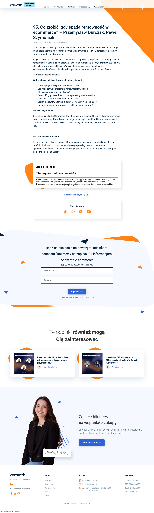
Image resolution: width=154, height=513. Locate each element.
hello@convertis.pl (90, 484)
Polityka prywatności (70, 503)
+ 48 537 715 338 (89, 480)
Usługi (46, 7)
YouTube (18, 493)
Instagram (15, 493)
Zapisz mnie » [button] (77, 291)
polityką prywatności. (87, 297)
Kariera (48, 495)
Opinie (47, 492)
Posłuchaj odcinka (50, 367)
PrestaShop (58, 7)
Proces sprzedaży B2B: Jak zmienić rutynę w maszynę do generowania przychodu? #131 (52, 360)
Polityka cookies (85, 503)
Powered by (10, 512)
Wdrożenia (49, 480)
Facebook (11, 493)
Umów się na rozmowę (132, 7)
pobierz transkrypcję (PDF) (76, 195)
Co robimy (49, 484)
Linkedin (11, 484)
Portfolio (71, 7)
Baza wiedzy (99, 7)
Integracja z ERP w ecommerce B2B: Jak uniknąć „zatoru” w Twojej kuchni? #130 (121, 360)
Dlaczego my (84, 7)
